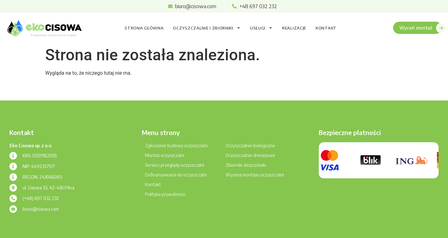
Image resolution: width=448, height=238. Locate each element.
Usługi (261, 28)
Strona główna (144, 27)
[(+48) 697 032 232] (13, 198)
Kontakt (326, 27)
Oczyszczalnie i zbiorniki (207, 28)
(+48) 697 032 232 (41, 198)
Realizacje (294, 27)
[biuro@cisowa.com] (13, 209)
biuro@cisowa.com (41, 209)
